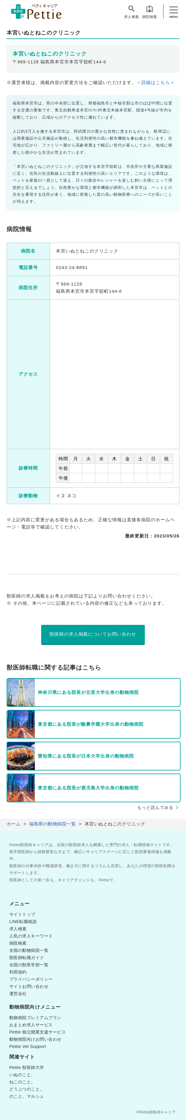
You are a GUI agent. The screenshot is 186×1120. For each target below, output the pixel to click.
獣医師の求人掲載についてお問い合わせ (93, 634)
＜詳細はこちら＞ (155, 82)
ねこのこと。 (22, 1081)
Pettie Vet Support (27, 1046)
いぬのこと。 (22, 1074)
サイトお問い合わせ (29, 986)
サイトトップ (22, 914)
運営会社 (18, 993)
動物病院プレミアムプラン (35, 1017)
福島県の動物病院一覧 (52, 823)
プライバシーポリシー (31, 979)
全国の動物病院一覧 (29, 950)
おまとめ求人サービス (31, 1024)
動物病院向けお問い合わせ (35, 1039)
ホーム (14, 823)
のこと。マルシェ (26, 1096)
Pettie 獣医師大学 (26, 1067)
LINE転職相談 (23, 921)
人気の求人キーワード (31, 936)
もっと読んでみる (155, 807)
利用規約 (18, 972)
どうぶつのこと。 (26, 1089)
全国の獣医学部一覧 (29, 964)
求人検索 (131, 12)
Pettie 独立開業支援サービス (37, 1032)
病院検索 (149, 12)
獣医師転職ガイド (26, 957)
